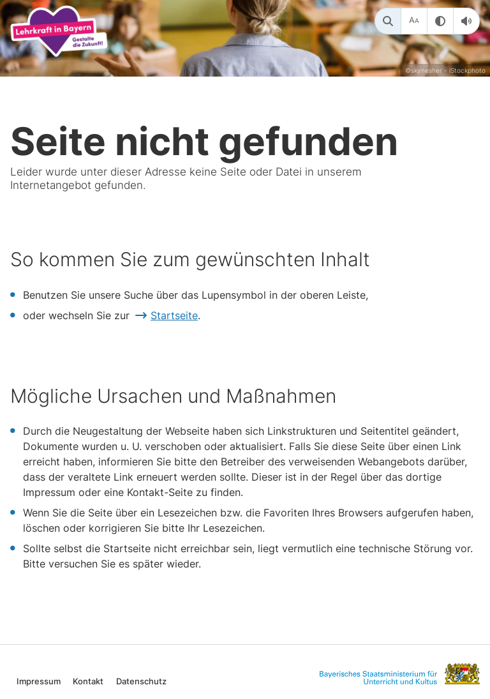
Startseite (174, 315)
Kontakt (88, 681)
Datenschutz (141, 681)
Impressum (39, 681)
